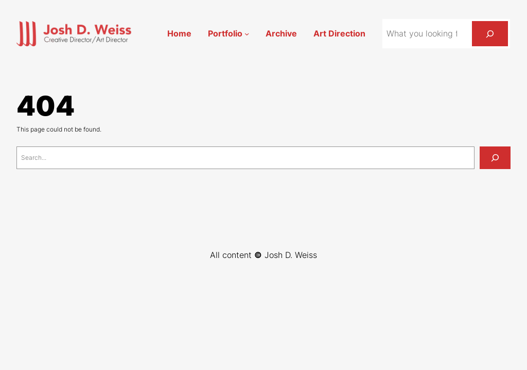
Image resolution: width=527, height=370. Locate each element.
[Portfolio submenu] (246, 33)
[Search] (490, 33)
